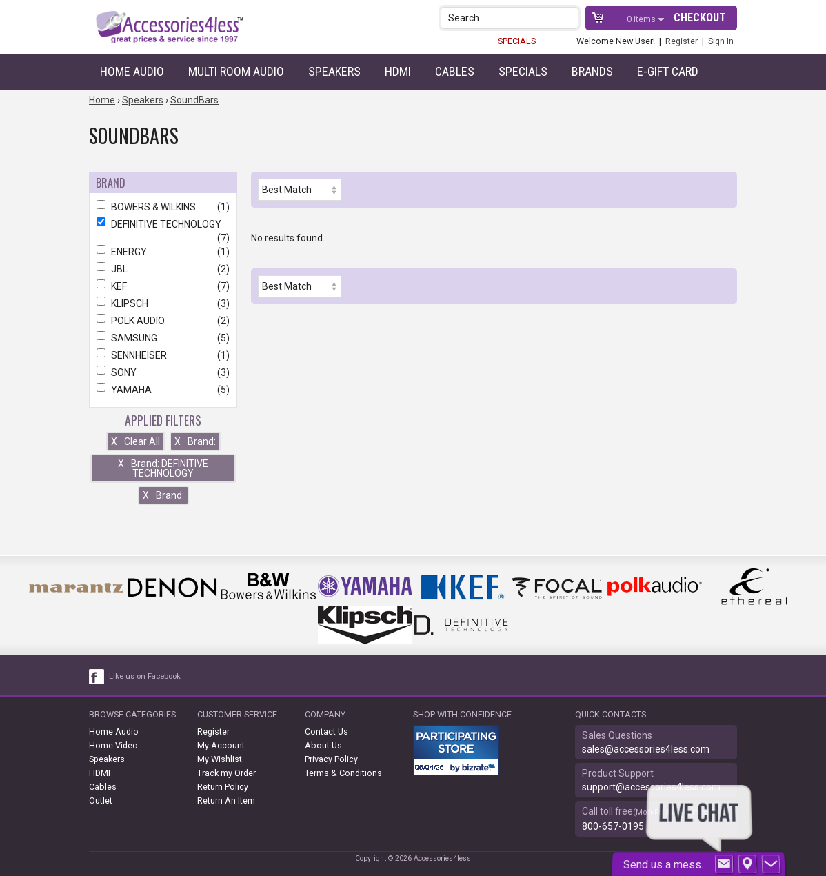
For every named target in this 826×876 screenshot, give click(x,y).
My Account (221, 745)
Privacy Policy (331, 759)
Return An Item (226, 800)
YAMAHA (163, 390)
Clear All (135, 441)
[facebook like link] (97, 676)
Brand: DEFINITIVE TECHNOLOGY (163, 468)
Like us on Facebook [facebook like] (145, 676)
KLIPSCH (163, 303)
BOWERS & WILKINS (163, 207)
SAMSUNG (163, 338)
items (642, 19)
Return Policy (222, 787)
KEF (163, 286)
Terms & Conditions (343, 773)
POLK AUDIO (163, 321)
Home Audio (132, 71)
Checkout (700, 17)
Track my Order (226, 773)
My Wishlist (219, 759)
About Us (323, 745)
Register (681, 41)
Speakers (334, 71)
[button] (569, 17)
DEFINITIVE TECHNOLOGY (163, 224)
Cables (454, 71)
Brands (592, 71)
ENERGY (163, 252)
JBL (163, 269)
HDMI (398, 71)
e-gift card (667, 71)
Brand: (195, 441)
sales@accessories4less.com (645, 749)
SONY (163, 372)
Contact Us (326, 731)
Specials (522, 71)
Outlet (100, 800)
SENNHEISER (163, 355)
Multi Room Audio (236, 71)
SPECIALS (517, 41)
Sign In (721, 41)
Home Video (113, 745)
